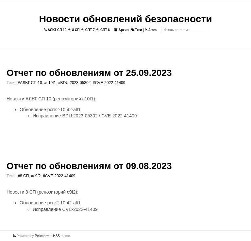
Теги (136, 30)
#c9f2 (36, 176)
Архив (121, 30)
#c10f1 (50, 82)
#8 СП (23, 176)
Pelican (40, 236)
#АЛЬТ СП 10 (30, 82)
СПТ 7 (88, 30)
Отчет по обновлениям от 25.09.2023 (89, 73)
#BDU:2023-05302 (74, 82)
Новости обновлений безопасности (125, 18)
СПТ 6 (103, 30)
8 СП (74, 30)
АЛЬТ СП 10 (55, 30)
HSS (56, 236)
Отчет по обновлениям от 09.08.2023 (89, 166)
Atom (151, 30)
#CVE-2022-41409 (109, 82)
